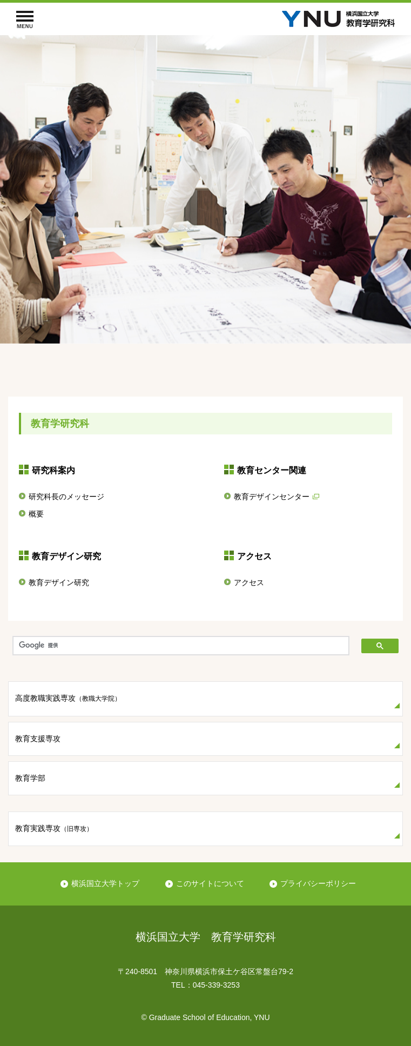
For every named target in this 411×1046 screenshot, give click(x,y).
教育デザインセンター (271, 496)
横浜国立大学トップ (105, 883)
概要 (36, 513)
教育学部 (30, 778)
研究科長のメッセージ (66, 496)
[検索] (181, 646)
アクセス (249, 582)
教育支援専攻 (37, 738)
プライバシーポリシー (318, 883)
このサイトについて (210, 883)
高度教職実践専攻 (68, 698)
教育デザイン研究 (59, 582)
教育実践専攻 (54, 828)
